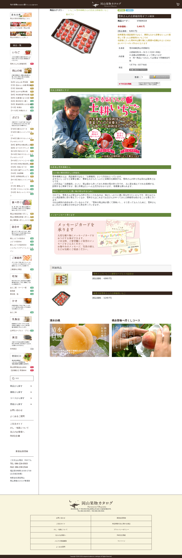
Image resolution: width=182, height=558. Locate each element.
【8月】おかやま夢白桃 (18, 91)
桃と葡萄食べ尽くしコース (20, 220)
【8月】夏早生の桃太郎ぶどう (21, 145)
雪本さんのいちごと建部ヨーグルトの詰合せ (113, 274)
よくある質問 (60, 547)
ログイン (22, 443)
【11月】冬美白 (16, 107)
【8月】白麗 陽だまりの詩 (19, 98)
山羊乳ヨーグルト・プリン (20, 331)
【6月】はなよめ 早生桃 (19, 82)
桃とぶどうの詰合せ (17, 238)
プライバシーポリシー (121, 529)
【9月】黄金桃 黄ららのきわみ (21, 104)
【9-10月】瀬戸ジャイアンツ (20, 170)
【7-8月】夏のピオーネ (18, 129)
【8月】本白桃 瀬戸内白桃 (19, 95)
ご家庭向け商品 (16, 269)
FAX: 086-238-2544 (19, 467)
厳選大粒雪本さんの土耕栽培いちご (109, 293)
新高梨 (12, 291)
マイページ (121, 541)
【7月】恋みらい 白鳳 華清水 (20, 85)
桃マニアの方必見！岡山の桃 (20, 28)
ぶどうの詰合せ (16, 241)
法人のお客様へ (17, 432)
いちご (71, 10)
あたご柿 (13, 312)
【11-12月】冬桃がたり (18, 110)
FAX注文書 (15, 436)
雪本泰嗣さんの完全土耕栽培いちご (92, 10)
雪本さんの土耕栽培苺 (18, 64)
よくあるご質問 (17, 416)
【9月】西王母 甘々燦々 (19, 101)
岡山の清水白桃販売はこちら (20, 18)
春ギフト (70, 14)
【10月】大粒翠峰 (16, 173)
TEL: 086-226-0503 (19, 463)
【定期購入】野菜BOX (18, 370)
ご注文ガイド (16, 424)
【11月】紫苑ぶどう (17, 186)
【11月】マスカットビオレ (20, 189)
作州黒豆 (13, 349)
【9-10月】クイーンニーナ (20, 160)
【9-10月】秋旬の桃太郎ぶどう (21, 164)
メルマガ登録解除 (61, 541)
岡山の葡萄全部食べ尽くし (20, 217)
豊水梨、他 (14, 294)
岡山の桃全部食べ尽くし (19, 214)
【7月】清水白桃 (16, 88)
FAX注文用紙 (121, 535)
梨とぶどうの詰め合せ (18, 245)
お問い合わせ (16, 410)
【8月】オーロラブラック (19, 148)
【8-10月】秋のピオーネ (19, 151)
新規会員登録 (22, 451)
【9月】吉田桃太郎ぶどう (19, 176)
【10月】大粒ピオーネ (18, 167)
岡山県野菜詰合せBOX (18, 367)
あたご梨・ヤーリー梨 (18, 288)
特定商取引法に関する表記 (121, 524)
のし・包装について (19, 428)
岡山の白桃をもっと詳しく (19, 37)
